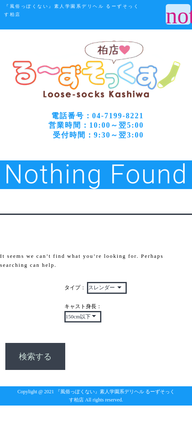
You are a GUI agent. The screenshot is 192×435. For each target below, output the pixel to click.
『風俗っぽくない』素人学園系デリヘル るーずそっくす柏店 (71, 10)
